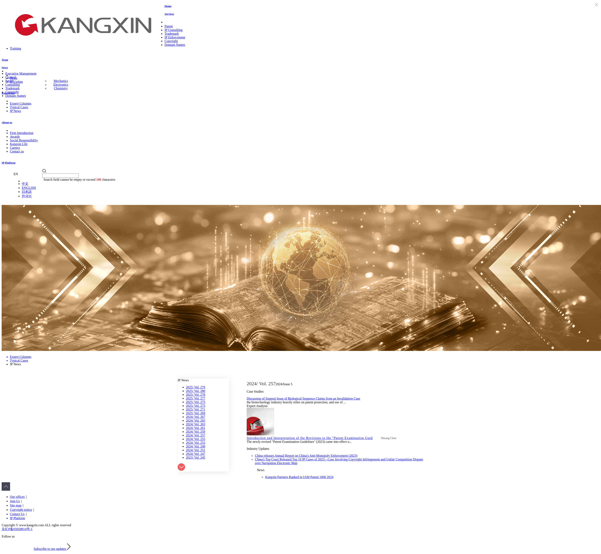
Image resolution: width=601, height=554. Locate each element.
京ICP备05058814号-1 (17, 529)
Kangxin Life (19, 144)
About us (7, 122)
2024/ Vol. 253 (195, 442)
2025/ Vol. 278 (195, 394)
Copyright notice (21, 509)
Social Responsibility (24, 140)
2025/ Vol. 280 (195, 391)
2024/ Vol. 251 (195, 450)
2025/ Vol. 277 (195, 398)
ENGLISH (29, 188)
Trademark (172, 33)
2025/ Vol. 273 (195, 405)
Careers (15, 147)
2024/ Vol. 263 (195, 424)
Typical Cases (19, 107)
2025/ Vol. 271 (195, 409)
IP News (15, 111)
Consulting (12, 84)
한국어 (27, 196)
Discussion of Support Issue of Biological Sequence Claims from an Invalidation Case (303, 398)
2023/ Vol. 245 (195, 457)
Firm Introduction (21, 133)
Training (15, 48)
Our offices (17, 496)
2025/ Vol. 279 (195, 387)
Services (169, 13)
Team (5, 59)
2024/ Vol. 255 (195, 439)
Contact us (17, 151)
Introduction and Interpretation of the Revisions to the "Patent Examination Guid (310, 438)
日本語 (27, 191)
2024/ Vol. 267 (195, 417)
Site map (15, 505)
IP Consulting (174, 30)
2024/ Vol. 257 (195, 435)
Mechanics (61, 81)
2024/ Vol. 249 (195, 446)
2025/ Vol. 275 (195, 402)
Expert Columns (20, 103)
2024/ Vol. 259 (195, 431)
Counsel (10, 77)
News (5, 67)
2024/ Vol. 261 (195, 428)
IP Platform (8, 162)
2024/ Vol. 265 (195, 420)
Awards (15, 136)
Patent (169, 26)
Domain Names (175, 44)
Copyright (171, 41)
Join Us (15, 501)
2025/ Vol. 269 (195, 413)
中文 (25, 183)
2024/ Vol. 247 (195, 454)
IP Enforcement (175, 37)
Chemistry (61, 88)
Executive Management (21, 73)
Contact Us (17, 514)
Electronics (60, 84)
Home (168, 6)
